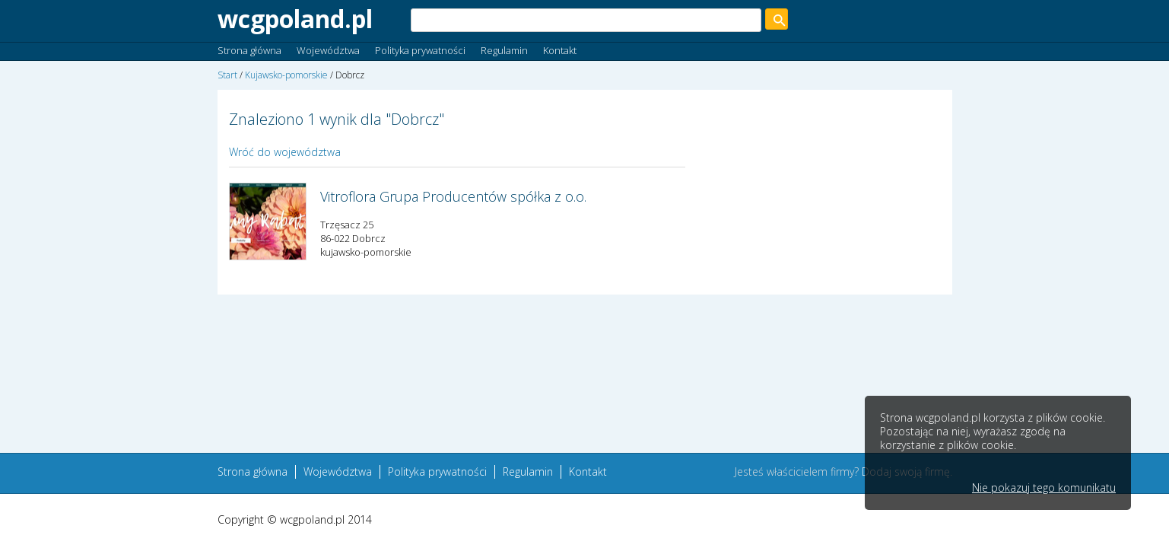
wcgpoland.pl (295, 18)
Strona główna (249, 50)
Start (227, 74)
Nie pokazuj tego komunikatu (1044, 488)
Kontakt (560, 50)
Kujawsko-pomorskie (286, 74)
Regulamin (504, 50)
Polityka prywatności (420, 50)
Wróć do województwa (285, 152)
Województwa (328, 50)
